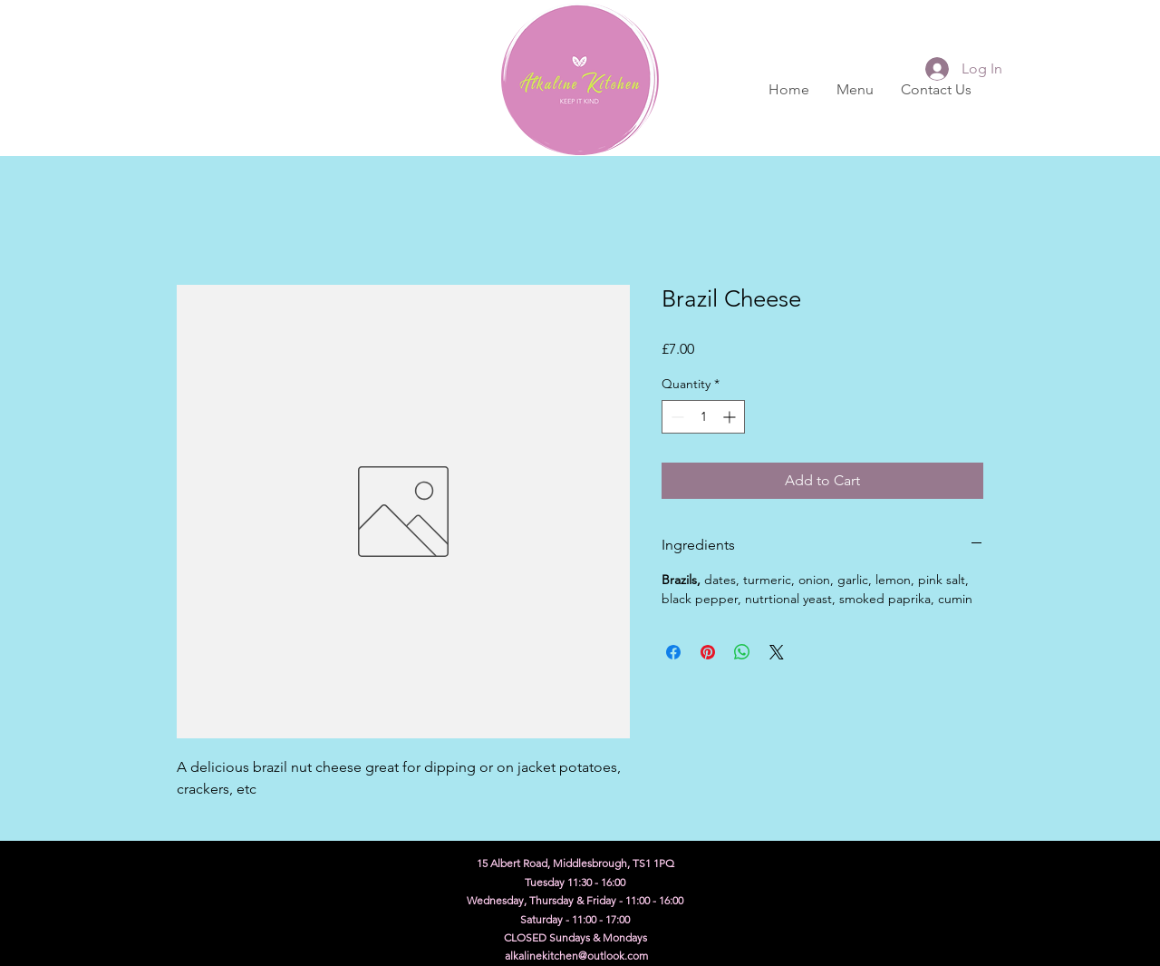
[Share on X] (777, 652)
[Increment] (731, 417)
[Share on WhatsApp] (742, 652)
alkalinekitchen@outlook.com (576, 955)
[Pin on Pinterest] (708, 652)
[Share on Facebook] (673, 652)
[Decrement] (675, 417)
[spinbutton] (703, 417)
